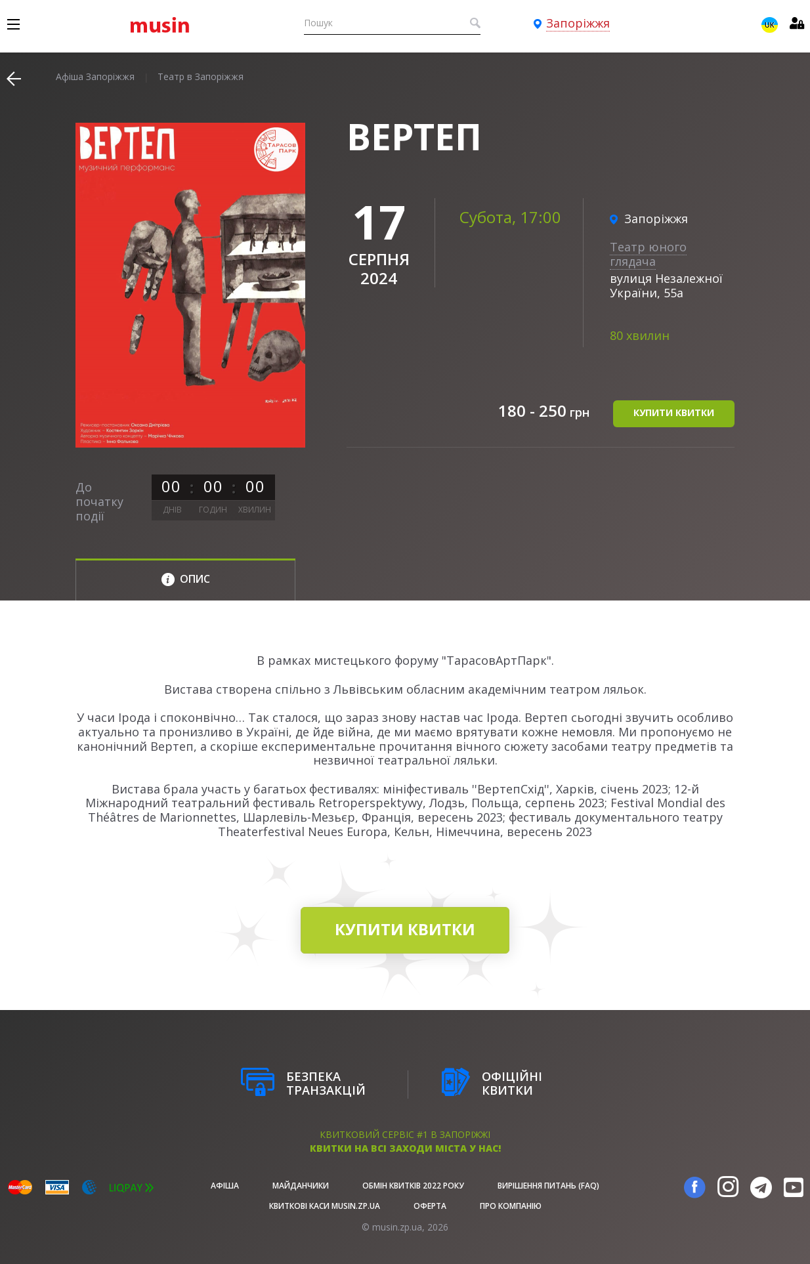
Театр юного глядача (648, 254)
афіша (225, 1185)
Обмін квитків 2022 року (413, 1185)
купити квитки (673, 412)
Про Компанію (511, 1205)
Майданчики (300, 1185)
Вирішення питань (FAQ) (548, 1185)
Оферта (430, 1205)
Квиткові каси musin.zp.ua (324, 1205)
